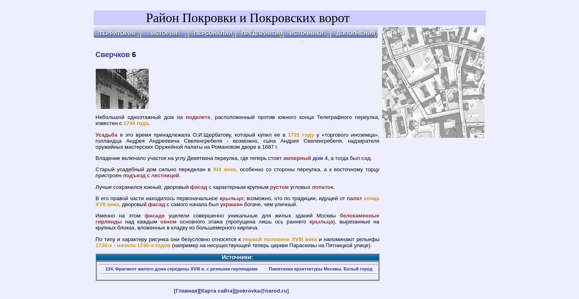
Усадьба (107, 135)
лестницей (165, 175)
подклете (198, 117)
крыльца (321, 222)
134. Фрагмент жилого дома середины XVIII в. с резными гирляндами (181, 268)
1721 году (301, 135)
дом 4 (319, 158)
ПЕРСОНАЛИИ (213, 33)
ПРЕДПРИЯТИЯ (262, 33)
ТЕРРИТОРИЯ (117, 33)
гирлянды (109, 222)
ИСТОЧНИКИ (306, 33)
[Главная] (186, 291)
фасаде (155, 216)
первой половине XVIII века (280, 239)
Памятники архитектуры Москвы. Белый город (320, 268)
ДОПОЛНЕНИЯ (356, 33)
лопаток (322, 187)
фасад (198, 187)
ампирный (297, 158)
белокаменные (359, 216)
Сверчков (113, 55)
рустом (279, 187)
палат (354, 198)
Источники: (237, 257)
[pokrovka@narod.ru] (261, 291)
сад (366, 158)
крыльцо (231, 198)
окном (168, 222)
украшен (231, 204)
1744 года (136, 123)
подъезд (134, 175)
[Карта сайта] (216, 291)
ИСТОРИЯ (164, 33)
